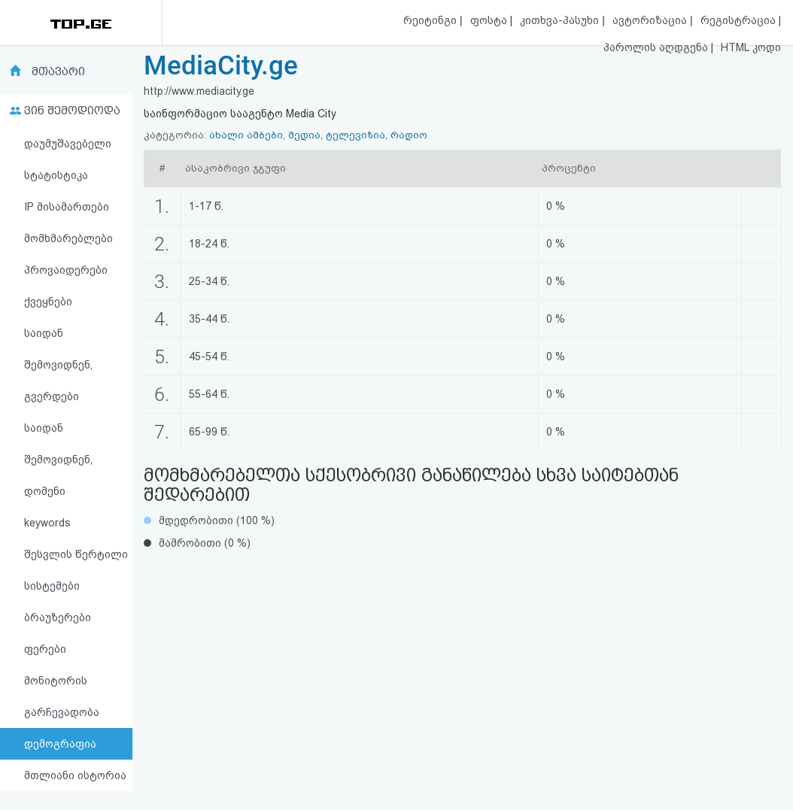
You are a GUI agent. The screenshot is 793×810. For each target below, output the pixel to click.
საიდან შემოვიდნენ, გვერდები (58, 364)
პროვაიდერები (66, 270)
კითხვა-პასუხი (561, 20)
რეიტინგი (431, 20)
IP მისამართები (66, 207)
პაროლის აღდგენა (657, 47)
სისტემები (52, 586)
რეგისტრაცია (739, 20)
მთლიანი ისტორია (75, 775)
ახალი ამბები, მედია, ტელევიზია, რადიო (318, 135)
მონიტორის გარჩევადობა (61, 696)
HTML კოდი (751, 47)
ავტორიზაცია (651, 20)
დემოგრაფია (60, 744)
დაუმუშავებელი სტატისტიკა (67, 159)
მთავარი (58, 71)
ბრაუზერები (57, 617)
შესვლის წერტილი (76, 554)
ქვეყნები (48, 302)
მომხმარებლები (68, 238)
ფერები (45, 649)
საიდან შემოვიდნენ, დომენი (58, 459)
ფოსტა (490, 20)
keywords (47, 523)
